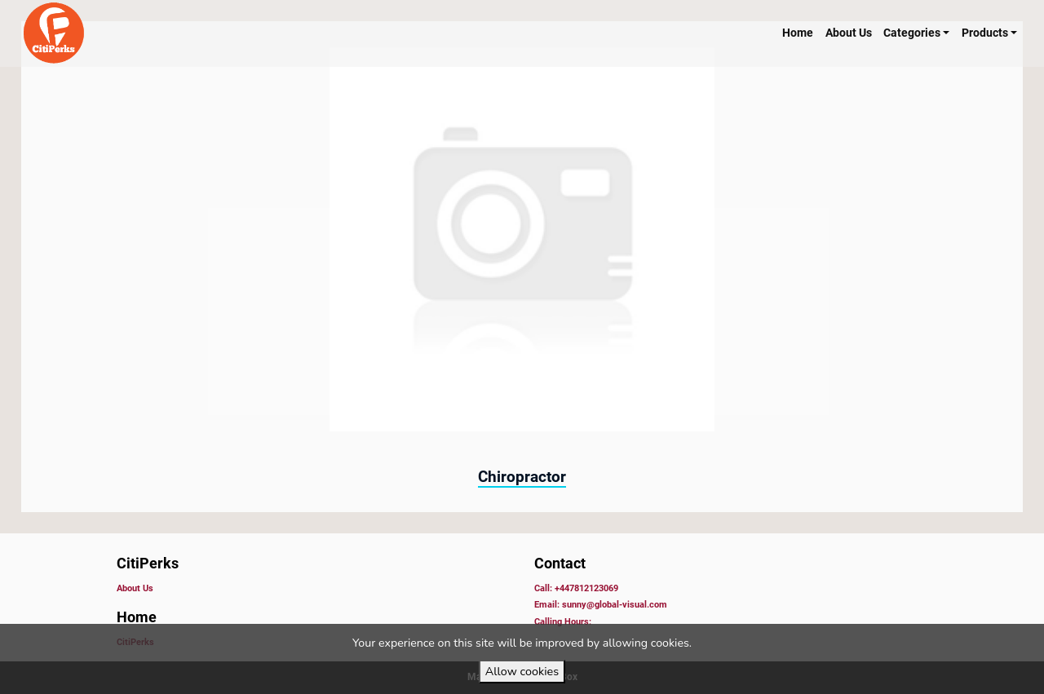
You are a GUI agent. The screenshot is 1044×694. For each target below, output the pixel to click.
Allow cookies (522, 671)
